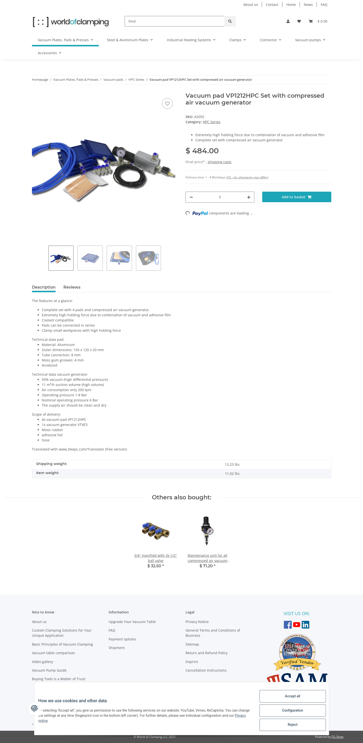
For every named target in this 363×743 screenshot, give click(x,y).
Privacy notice (58, 723)
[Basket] (318, 21)
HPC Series (211, 121)
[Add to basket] (296, 197)
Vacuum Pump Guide (49, 670)
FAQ (324, 4)
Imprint (192, 661)
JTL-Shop (337, 737)
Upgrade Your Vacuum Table (132, 621)
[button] (288, 21)
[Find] (175, 21)
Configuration (288, 713)
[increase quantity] (248, 197)
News (308, 4)
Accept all (288, 700)
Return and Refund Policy (207, 652)
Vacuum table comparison (53, 652)
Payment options (122, 639)
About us (250, 4)
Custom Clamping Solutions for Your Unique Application (62, 633)
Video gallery (42, 661)
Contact (272, 4)
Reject (289, 726)
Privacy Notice (197, 621)
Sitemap (192, 644)
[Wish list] (299, 21)
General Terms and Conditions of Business (213, 633)
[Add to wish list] (167, 103)
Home (291, 4)
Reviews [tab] (71, 287)
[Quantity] (220, 197)
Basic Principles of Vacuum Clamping (62, 644)
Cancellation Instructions (206, 670)
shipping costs (220, 161)
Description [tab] (44, 287)
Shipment (117, 647)
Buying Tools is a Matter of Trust (58, 679)
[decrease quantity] (191, 197)
